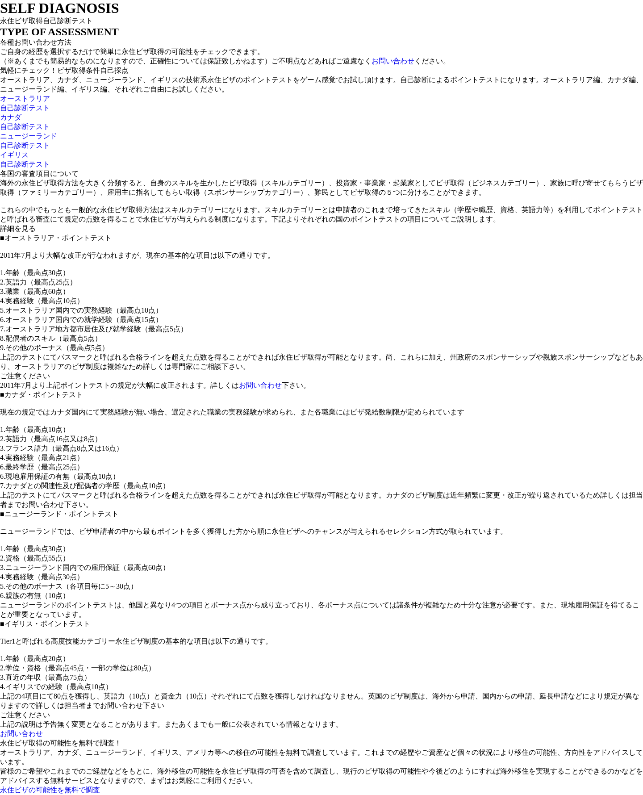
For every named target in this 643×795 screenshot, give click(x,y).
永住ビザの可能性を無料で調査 (50, 790)
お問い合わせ (393, 61)
